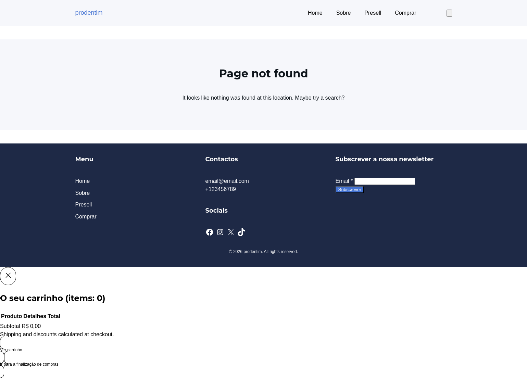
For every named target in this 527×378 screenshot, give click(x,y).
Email (344, 181)
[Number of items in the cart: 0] (449, 13)
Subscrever (349, 189)
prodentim (89, 12)
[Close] (8, 276)
